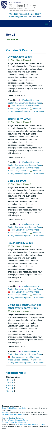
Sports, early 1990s (19, 118)
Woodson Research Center (21, 14)
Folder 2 (9, 382)
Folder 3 (9, 385)
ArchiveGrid (6, 412)
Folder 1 (9, 380)
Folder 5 (9, 391)
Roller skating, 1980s (20, 243)
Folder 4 (9, 388)
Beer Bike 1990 (17, 181)
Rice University (20, 422)
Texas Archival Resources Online (14, 408)
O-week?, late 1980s (20, 56)
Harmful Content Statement (13, 418)
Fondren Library (8, 422)
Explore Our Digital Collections (13, 414)
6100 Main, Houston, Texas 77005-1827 (30, 424)
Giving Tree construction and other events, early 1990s (24, 306)
